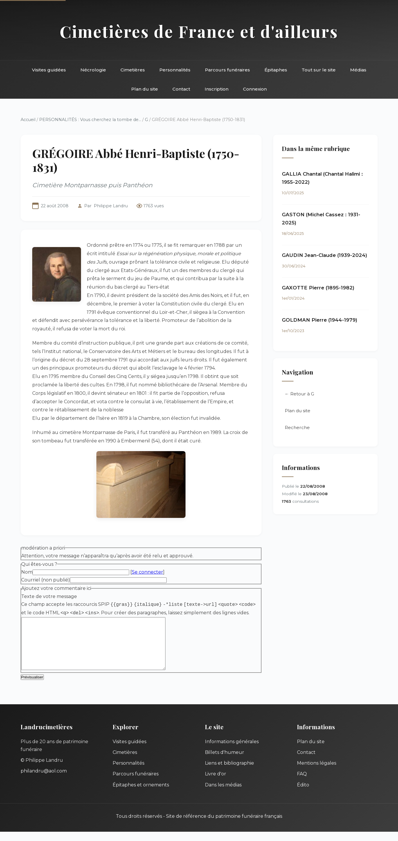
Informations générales (232, 751)
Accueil (28, 119)
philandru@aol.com (44, 780)
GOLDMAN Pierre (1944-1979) (319, 320)
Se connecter (147, 572)
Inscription (216, 89)
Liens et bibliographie (229, 772)
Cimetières (132, 70)
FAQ (302, 783)
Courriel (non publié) (45, 580)
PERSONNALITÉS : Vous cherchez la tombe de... (90, 119)
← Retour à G (299, 394)
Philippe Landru (111, 205)
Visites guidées (49, 70)
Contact (181, 89)
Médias (358, 70)
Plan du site (144, 89)
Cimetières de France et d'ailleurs (199, 31)
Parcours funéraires (227, 70)
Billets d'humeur (224, 761)
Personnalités (174, 70)
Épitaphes (275, 70)
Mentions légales (316, 772)
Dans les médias (223, 794)
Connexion (255, 89)
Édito (303, 794)
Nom (27, 572)
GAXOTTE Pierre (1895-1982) (318, 288)
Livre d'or (215, 783)
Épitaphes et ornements (141, 794)
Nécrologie (93, 70)
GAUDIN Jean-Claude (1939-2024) (324, 255)
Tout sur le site (319, 70)
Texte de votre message (49, 596)
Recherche (297, 428)
